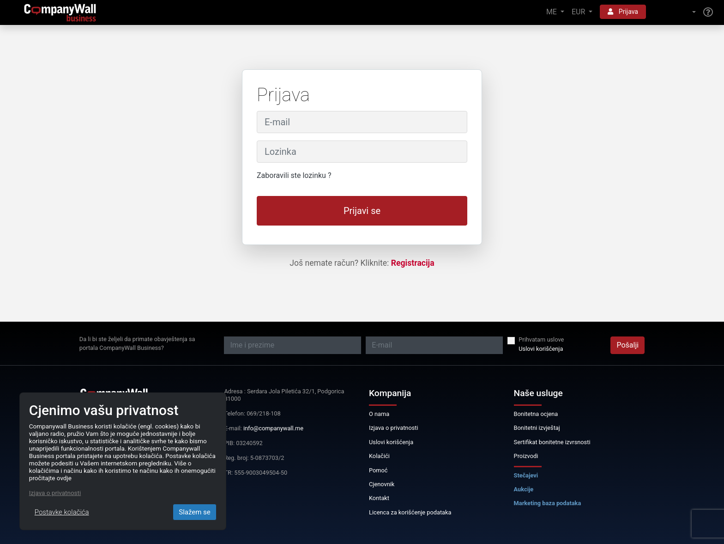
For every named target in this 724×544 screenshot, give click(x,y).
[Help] (708, 12)
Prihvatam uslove (541, 339)
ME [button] (552, 11)
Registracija (412, 263)
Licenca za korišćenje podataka (410, 512)
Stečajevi (526, 475)
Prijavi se (362, 210)
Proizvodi (526, 455)
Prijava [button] (623, 11)
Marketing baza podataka (547, 503)
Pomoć (378, 470)
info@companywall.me (273, 428)
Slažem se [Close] (195, 512)
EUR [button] (579, 11)
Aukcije (524, 489)
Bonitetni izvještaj (537, 427)
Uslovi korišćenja (541, 348)
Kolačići (379, 455)
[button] (675, 12)
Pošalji (627, 345)
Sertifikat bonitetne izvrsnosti (552, 442)
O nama (379, 413)
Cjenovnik (381, 484)
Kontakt (379, 498)
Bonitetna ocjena (536, 413)
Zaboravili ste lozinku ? (294, 175)
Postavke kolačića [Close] (62, 512)
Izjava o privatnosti (393, 427)
